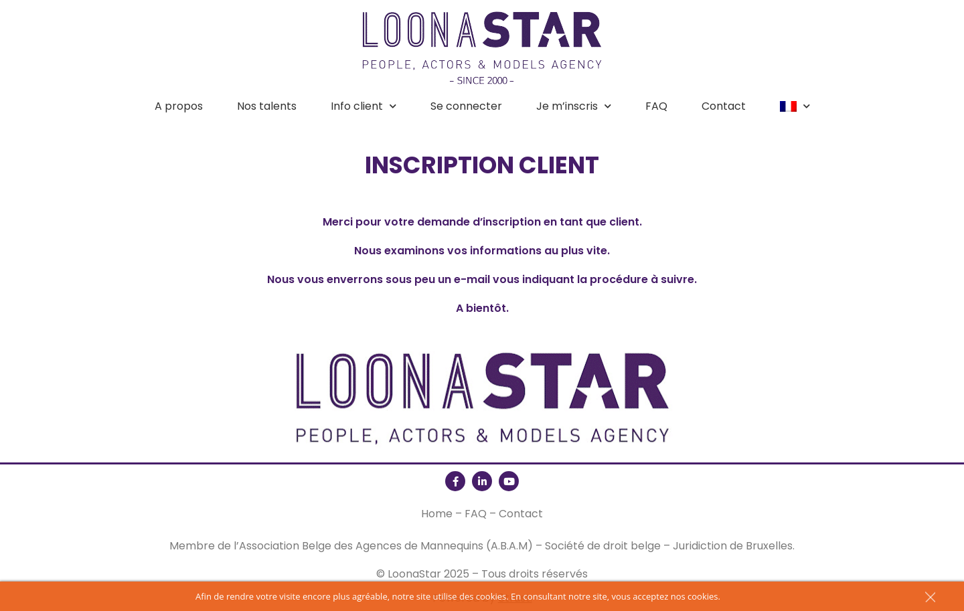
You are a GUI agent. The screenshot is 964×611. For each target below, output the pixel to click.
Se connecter (466, 106)
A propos (179, 106)
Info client (363, 106)
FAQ (656, 106)
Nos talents (267, 106)
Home (437, 513)
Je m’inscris (573, 106)
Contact (724, 106)
